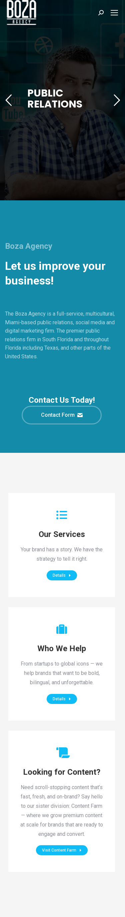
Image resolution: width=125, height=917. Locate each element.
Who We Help (61, 648)
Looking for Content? (61, 772)
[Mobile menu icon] (114, 13)
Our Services (62, 534)
